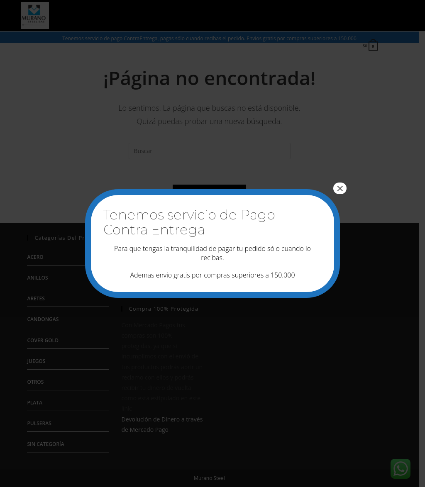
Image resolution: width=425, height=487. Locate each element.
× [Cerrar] (340, 188)
